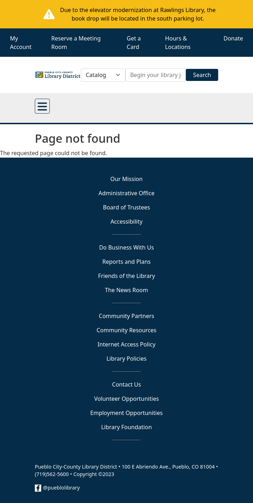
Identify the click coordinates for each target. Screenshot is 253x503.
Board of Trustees (126, 207)
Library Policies (127, 358)
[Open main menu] (42, 106)
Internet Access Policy (126, 344)
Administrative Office (126, 193)
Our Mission (127, 179)
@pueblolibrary (61, 487)
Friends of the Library (126, 276)
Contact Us (126, 384)
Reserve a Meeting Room (76, 42)
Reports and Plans (126, 262)
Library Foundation (126, 427)
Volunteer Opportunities (126, 399)
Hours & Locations (178, 42)
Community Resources (127, 330)
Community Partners (126, 316)
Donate (233, 38)
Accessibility (126, 221)
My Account (21, 42)
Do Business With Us (126, 247)
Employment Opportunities (126, 413)
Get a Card (134, 42)
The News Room (126, 290)
